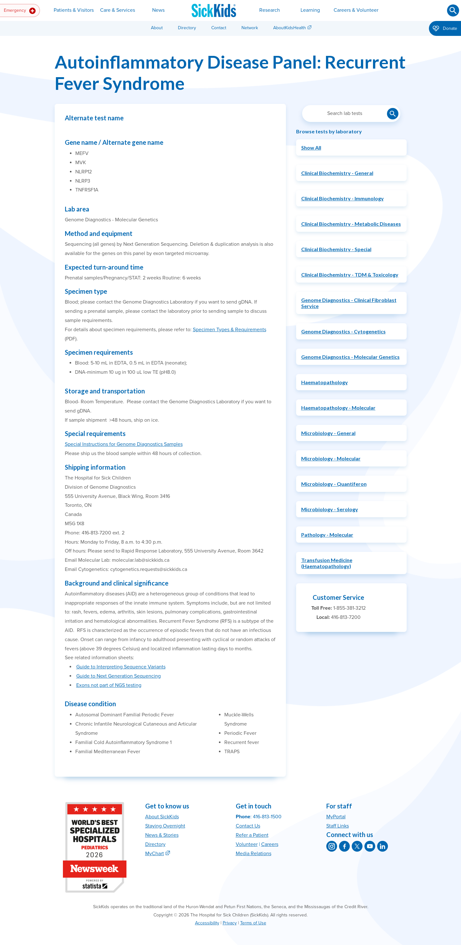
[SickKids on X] (357, 846)
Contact (218, 27)
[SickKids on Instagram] (331, 846)
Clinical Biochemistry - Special (336, 249)
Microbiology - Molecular (331, 458)
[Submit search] (453, 10)
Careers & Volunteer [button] (356, 10)
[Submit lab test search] (392, 113)
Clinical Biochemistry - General (337, 173)
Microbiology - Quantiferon (334, 484)
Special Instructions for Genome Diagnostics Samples (124, 444)
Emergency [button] (20, 11)
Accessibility (207, 923)
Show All (311, 147)
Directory (187, 27)
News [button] (158, 10)
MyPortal (336, 817)
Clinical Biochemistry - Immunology (342, 198)
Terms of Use (253, 923)
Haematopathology (324, 382)
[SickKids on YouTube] (369, 846)
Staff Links (337, 826)
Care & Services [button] (117, 10)
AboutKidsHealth (289, 27)
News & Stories (162, 835)
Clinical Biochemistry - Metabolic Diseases (351, 224)
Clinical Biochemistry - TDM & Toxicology (349, 274)
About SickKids (162, 817)
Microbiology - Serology (329, 509)
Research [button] (269, 10)
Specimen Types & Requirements (229, 329)
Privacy (230, 923)
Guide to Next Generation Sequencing (118, 676)
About (157, 27)
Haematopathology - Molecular (338, 408)
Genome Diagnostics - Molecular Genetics (350, 357)
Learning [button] (310, 10)
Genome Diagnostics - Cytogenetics (343, 331)
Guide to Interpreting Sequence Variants (121, 667)
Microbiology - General (328, 433)
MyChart (154, 853)
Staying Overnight (165, 826)
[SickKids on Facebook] (344, 846)
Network (249, 27)
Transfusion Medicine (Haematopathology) (326, 563)
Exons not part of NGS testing (108, 685)
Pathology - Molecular (327, 535)
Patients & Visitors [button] (74, 10)
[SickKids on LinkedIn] (382, 846)
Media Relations (253, 853)
